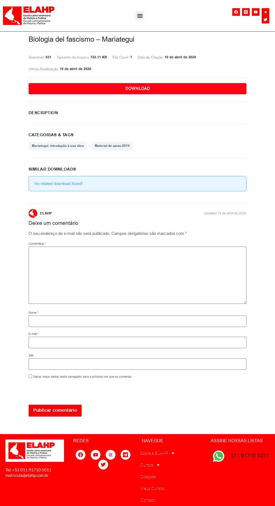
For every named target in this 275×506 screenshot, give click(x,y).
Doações (148, 476)
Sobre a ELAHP (157, 453)
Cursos (150, 465)
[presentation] (66, 392)
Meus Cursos (152, 488)
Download (137, 88)
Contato (147, 500)
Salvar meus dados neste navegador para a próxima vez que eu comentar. (82, 376)
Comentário (37, 243)
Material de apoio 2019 (112, 146)
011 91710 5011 (250, 456)
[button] (139, 15)
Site (31, 355)
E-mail (34, 333)
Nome (33, 312)
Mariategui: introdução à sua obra (58, 146)
